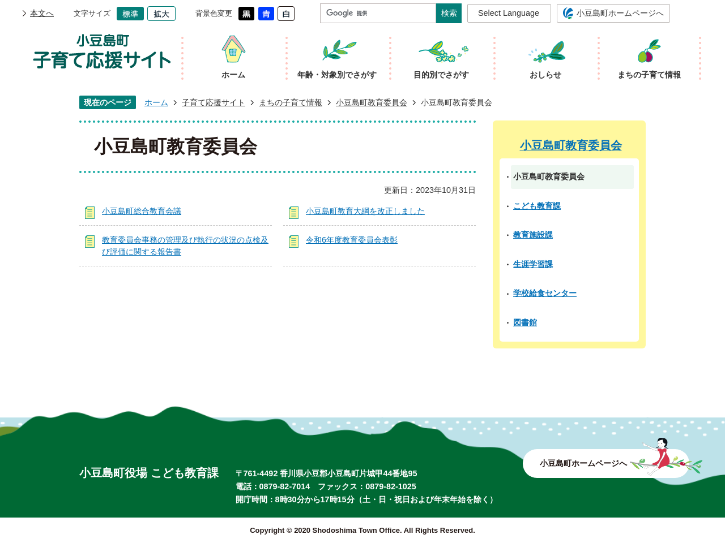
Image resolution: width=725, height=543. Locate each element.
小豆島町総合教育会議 (141, 211)
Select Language (508, 13)
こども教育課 (537, 205)
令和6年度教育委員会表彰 (352, 239)
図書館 (525, 322)
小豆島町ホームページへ (620, 13)
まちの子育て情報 (290, 102)
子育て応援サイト (213, 102)
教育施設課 (533, 234)
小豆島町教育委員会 (371, 102)
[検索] (381, 13)
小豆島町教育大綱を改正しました (365, 211)
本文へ (42, 13)
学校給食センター (545, 293)
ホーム (156, 102)
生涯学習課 (533, 264)
